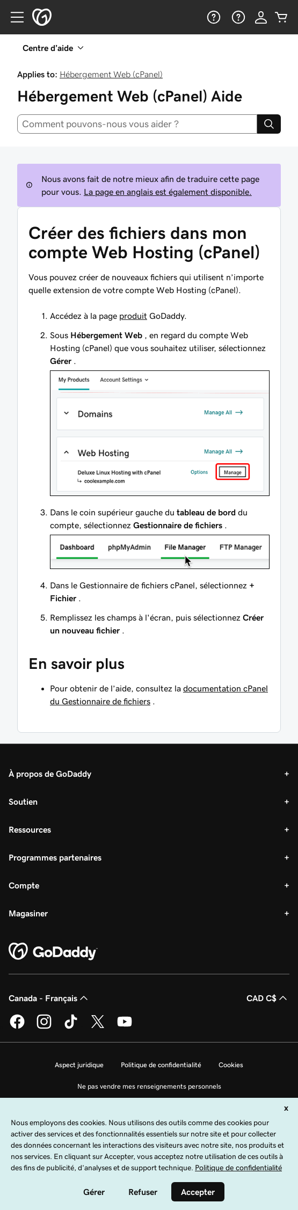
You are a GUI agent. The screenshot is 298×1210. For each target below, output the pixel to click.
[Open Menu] (13, 17)
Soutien (23, 801)
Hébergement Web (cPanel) (111, 74)
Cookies (231, 1064)
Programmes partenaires (55, 857)
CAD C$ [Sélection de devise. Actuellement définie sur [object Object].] (267, 998)
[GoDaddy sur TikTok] (70, 1027)
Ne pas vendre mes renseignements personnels (149, 1086)
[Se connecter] (261, 17)
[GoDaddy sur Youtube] (124, 1027)
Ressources (30, 829)
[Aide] (212, 17)
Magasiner (28, 913)
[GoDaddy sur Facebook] (17, 1027)
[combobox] (137, 124)
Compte (24, 885)
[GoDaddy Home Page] (53, 952)
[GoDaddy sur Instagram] (44, 1027)
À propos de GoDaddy (50, 773)
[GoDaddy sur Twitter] (97, 1027)
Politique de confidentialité (161, 1064)
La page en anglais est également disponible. (168, 191)
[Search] (269, 124)
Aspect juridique (79, 1064)
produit (133, 315)
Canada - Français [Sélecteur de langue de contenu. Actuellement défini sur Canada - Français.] (49, 998)
